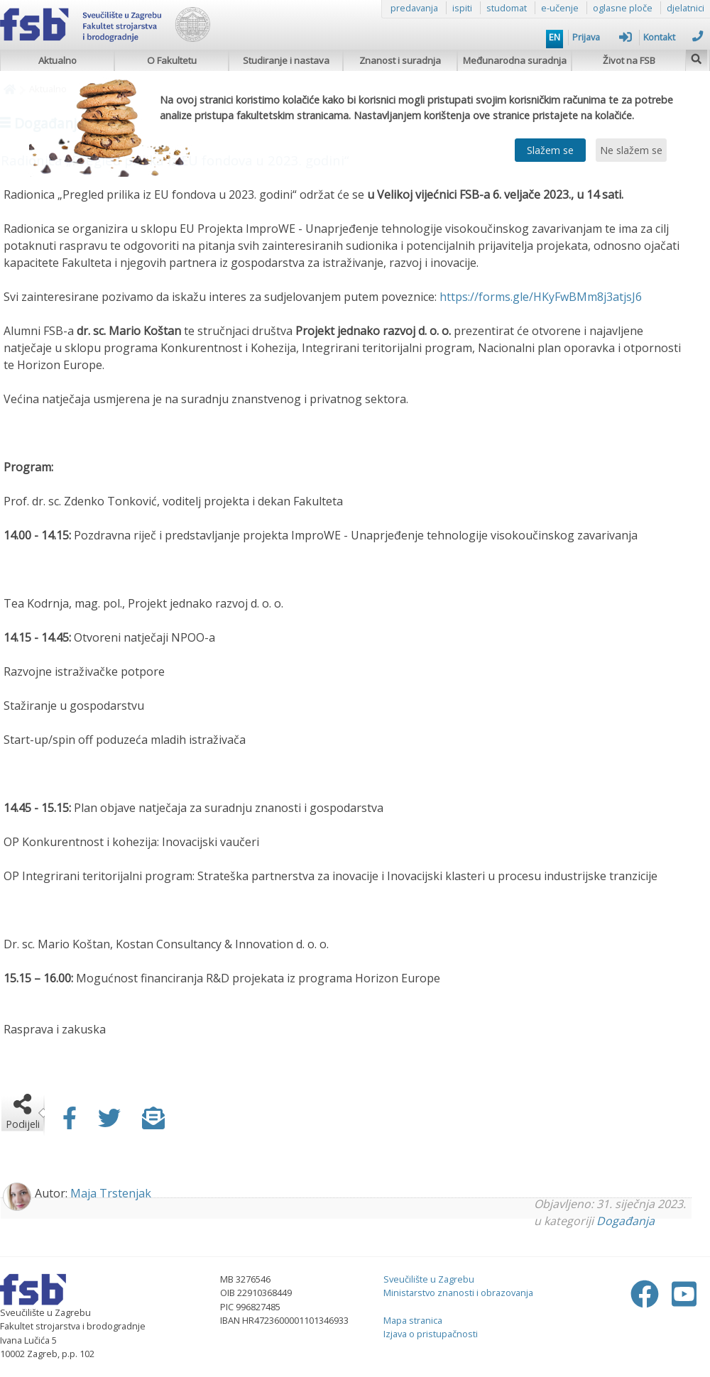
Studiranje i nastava (286, 60)
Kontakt (673, 37)
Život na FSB (629, 60)
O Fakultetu (172, 60)
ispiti (462, 7)
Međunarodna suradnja (515, 60)
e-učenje (560, 7)
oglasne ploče (622, 7)
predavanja (414, 7)
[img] (696, 57)
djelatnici (685, 7)
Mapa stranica (412, 1320)
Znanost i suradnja (400, 60)
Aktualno (57, 60)
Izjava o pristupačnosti (430, 1333)
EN (554, 37)
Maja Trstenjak (110, 1193)
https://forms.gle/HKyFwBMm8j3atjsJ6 (540, 297)
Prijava (602, 37)
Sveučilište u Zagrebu (428, 1279)
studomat (506, 7)
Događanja (625, 1221)
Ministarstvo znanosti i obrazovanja (458, 1292)
